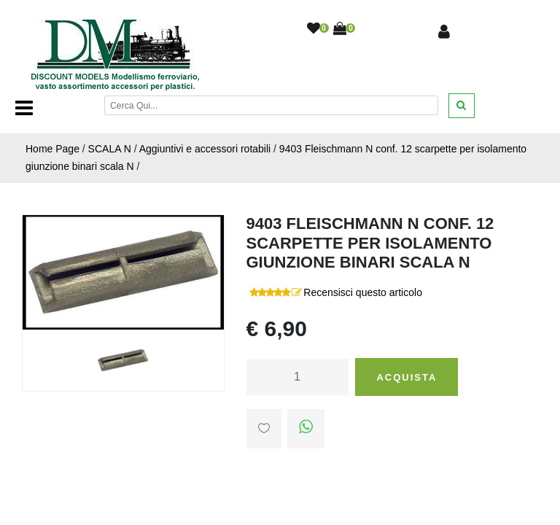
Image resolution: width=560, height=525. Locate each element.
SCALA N (109, 149)
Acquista (406, 377)
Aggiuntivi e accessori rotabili (205, 149)
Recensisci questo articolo (362, 292)
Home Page (52, 149)
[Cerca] (271, 105)
